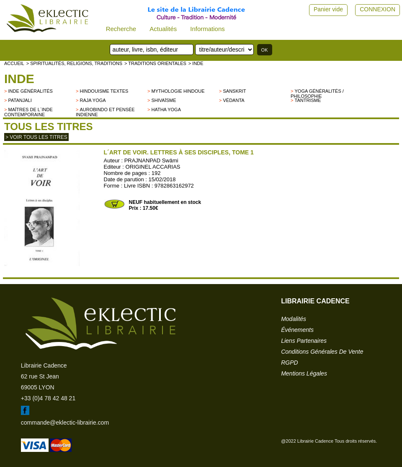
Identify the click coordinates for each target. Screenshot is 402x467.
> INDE (196, 63)
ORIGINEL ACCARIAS (153, 167)
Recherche (121, 28)
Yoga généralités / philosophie (317, 94)
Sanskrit (234, 91)
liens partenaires (304, 340)
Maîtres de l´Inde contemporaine (28, 112)
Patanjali (19, 100)
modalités (293, 319)
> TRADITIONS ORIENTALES (155, 63)
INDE (19, 79)
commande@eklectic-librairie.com (65, 422)
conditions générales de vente (322, 351)
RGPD (289, 362)
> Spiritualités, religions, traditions (74, 63)
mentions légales (304, 373)
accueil (14, 63)
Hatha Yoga (166, 109)
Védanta (233, 100)
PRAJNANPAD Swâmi (151, 160)
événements (297, 329)
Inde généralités (30, 91)
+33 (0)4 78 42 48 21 (48, 398)
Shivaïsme (163, 100)
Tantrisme (307, 100)
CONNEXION (377, 9)
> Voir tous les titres (36, 137)
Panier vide (328, 9)
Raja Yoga (93, 100)
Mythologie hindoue (177, 91)
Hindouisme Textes (104, 91)
